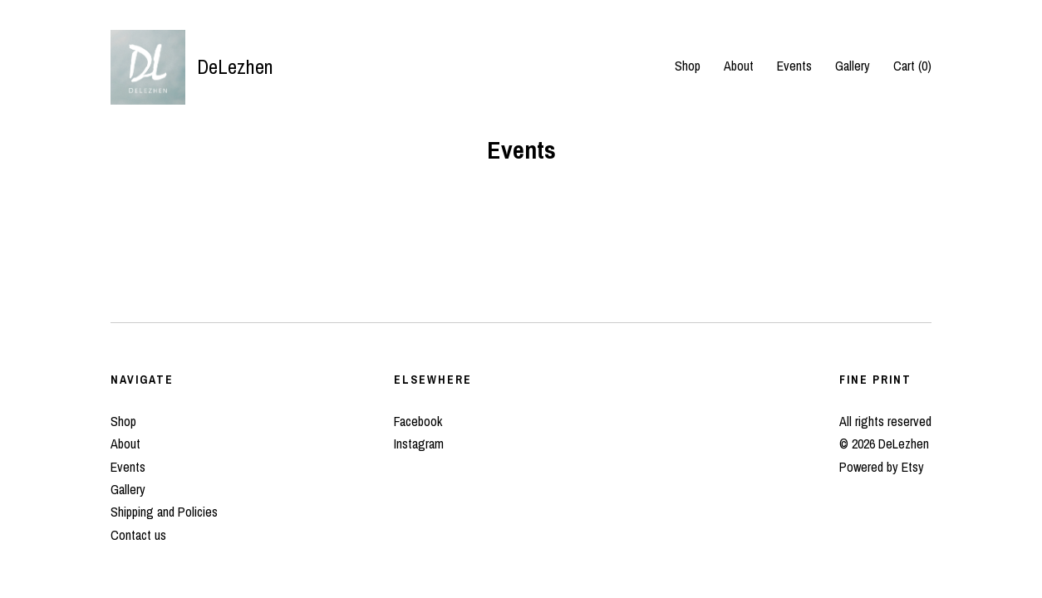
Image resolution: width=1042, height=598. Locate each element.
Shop (687, 65)
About (739, 65)
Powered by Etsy (881, 467)
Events (794, 65)
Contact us (138, 535)
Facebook (418, 421)
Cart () (912, 65)
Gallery (852, 65)
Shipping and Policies (164, 511)
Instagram (419, 443)
